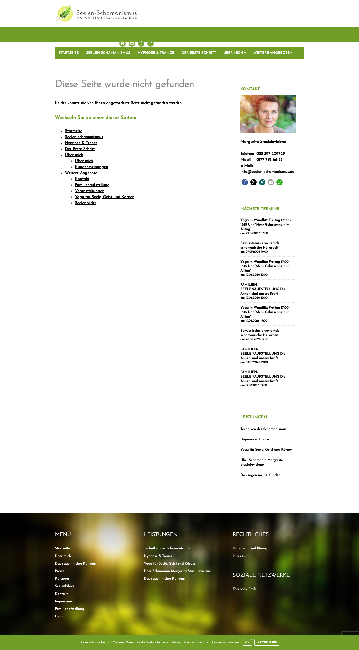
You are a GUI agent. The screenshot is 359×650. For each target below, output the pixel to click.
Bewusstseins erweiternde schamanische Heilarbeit (259, 226)
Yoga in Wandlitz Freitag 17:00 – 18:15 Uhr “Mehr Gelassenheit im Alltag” (265, 206)
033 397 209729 (270, 135)
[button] (245, 163)
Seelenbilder (85, 184)
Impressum (63, 577)
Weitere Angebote (271, 34)
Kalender (62, 554)
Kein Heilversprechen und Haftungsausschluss (178, 621)
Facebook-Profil (245, 565)
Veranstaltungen (89, 172)
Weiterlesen (267, 642)
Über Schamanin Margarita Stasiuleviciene (261, 439)
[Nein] (352, 642)
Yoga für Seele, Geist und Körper (104, 178)
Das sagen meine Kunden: (260, 451)
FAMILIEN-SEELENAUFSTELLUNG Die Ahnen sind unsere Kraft (262, 269)
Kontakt (82, 160)
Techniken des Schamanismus (263, 406)
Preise (59, 547)
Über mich (233, 34)
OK (247, 642)
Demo (59, 592)
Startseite (69, 34)
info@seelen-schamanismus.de (267, 153)
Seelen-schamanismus (108, 34)
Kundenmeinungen (91, 148)
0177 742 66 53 (269, 141)
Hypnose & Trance (156, 34)
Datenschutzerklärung (250, 524)
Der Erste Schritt (198, 34)
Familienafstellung (69, 584)
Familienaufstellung (92, 166)
